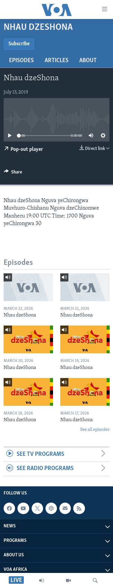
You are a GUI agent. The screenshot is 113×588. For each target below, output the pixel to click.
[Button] (13, 173)
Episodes (21, 61)
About (88, 61)
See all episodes (94, 429)
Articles (56, 61)
